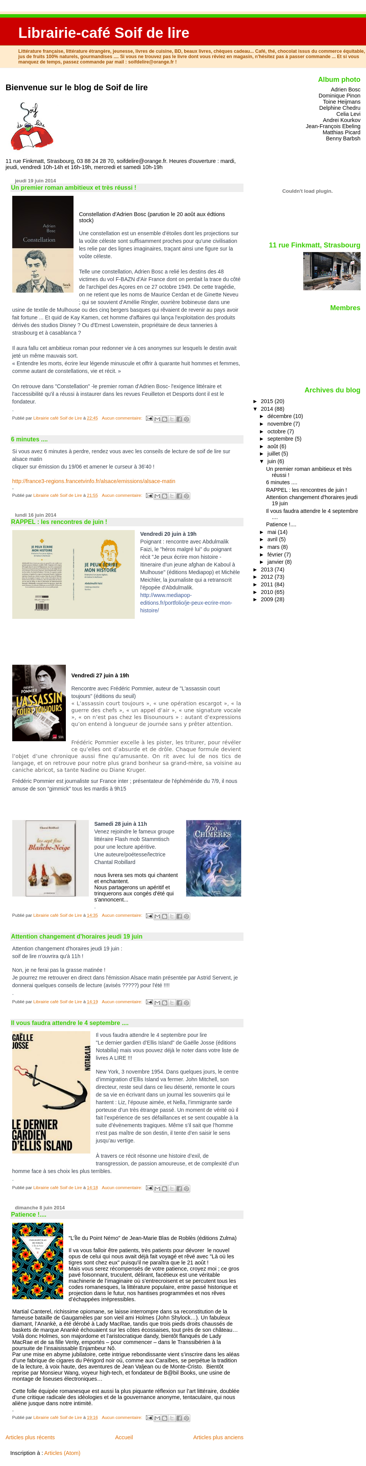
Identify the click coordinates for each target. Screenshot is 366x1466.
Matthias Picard (342, 132)
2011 (267, 584)
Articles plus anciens (218, 1437)
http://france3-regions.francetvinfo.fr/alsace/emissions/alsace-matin (93, 481)
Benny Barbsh (343, 138)
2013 (267, 569)
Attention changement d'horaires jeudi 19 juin (76, 936)
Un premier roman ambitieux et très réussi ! (73, 187)
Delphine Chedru (340, 108)
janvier (276, 562)
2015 (267, 401)
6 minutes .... (29, 439)
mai (272, 532)
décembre (280, 416)
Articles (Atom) (62, 1453)
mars (274, 547)
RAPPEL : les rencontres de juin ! (59, 522)
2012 (267, 577)
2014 (267, 409)
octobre (277, 431)
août (273, 446)
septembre (281, 439)
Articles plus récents (30, 1437)
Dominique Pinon (339, 96)
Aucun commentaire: (123, 418)
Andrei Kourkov (341, 120)
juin (272, 461)
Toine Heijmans (341, 102)
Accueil (124, 1437)
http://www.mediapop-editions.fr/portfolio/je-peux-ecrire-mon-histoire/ (186, 602)
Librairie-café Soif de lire (104, 32)
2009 (267, 599)
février (275, 555)
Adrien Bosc (345, 89)
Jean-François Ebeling (333, 126)
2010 (267, 592)
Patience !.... (28, 1214)
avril (273, 539)
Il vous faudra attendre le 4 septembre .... (70, 1023)
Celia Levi (349, 114)
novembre (280, 424)
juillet (274, 454)
